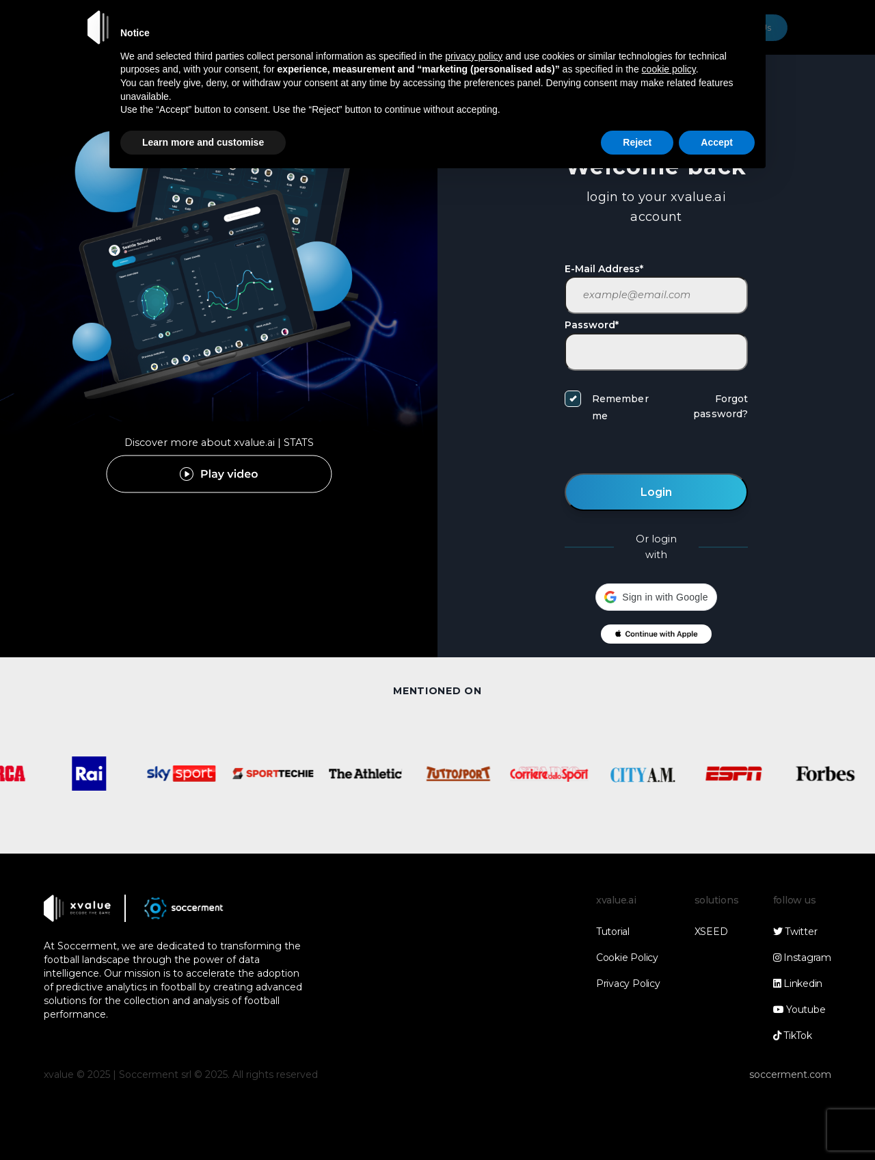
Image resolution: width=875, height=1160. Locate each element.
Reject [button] (637, 142)
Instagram (802, 957)
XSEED (711, 931)
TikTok (792, 1035)
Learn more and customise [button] (203, 142)
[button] (655, 597)
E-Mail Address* (604, 269)
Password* (592, 325)
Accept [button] (717, 142)
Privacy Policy (628, 983)
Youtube (799, 1009)
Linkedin (798, 983)
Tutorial (613, 931)
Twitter (795, 931)
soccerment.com (790, 1074)
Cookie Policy (627, 957)
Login (656, 492)
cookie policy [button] (669, 69)
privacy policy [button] (473, 56)
